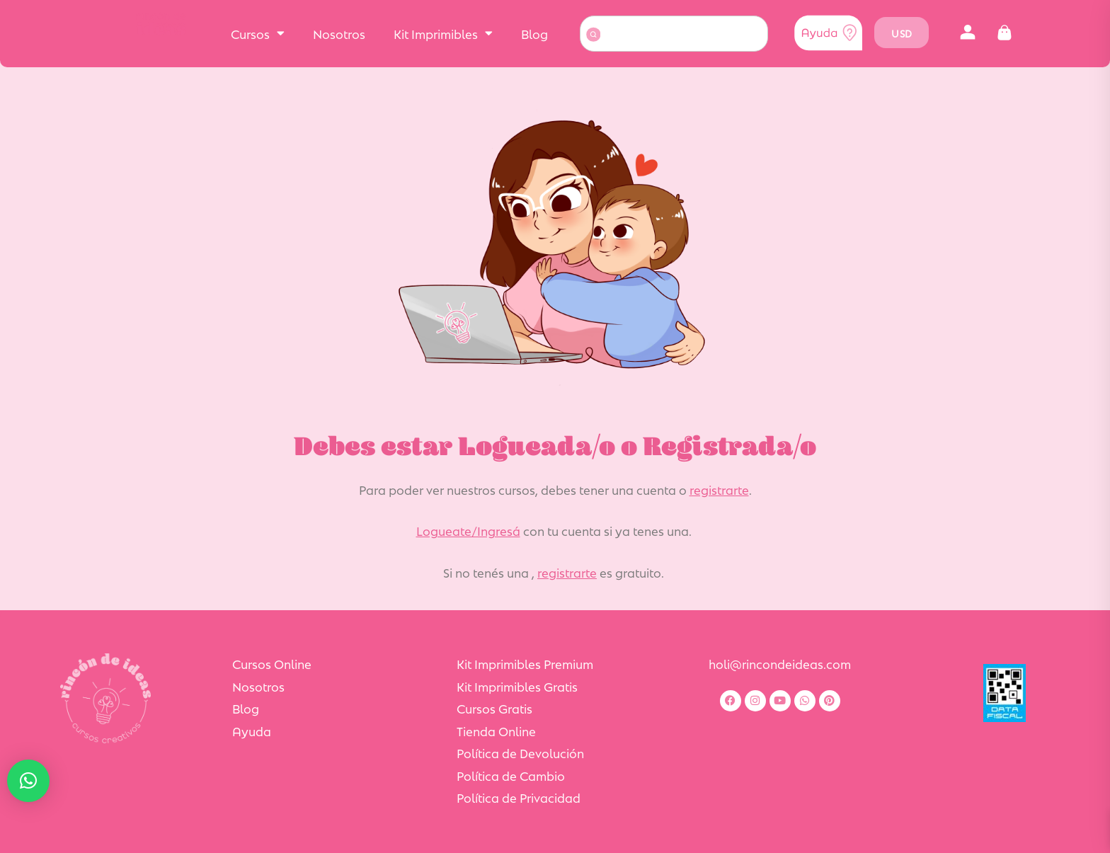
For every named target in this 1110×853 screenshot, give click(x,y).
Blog (534, 33)
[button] (967, 32)
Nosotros (339, 33)
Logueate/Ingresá (468, 530)
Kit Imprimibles (443, 33)
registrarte (719, 489)
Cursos (258, 33)
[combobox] (674, 34)
